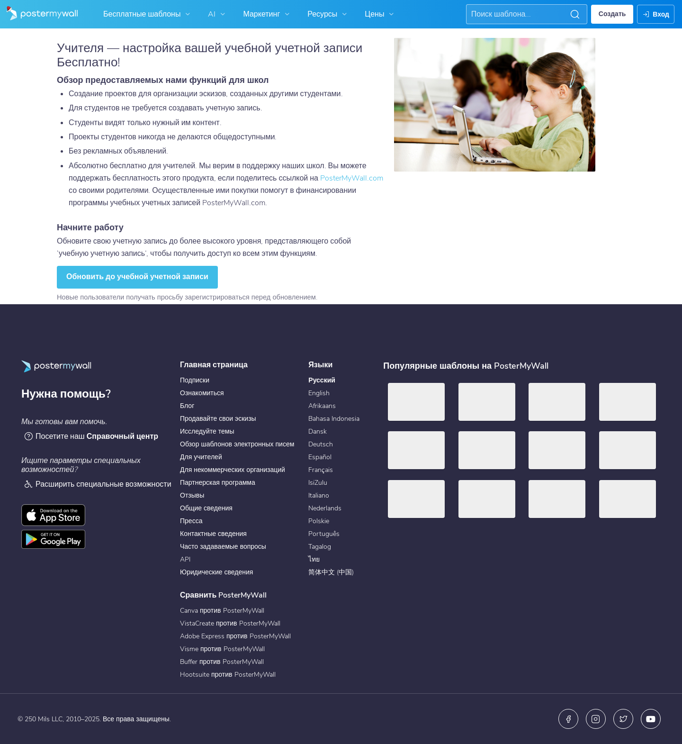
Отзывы (192, 495)
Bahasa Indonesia (333, 418)
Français (320, 469)
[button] (575, 14)
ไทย (314, 559)
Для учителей (201, 457)
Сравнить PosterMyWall (223, 595)
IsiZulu (317, 482)
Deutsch (320, 444)
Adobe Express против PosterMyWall (235, 636)
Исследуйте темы (207, 431)
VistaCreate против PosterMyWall (230, 623)
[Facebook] (568, 719)
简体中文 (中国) (331, 572)
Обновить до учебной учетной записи (137, 277)
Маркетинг (267, 14)
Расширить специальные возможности (97, 484)
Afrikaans (322, 405)
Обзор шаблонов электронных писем (237, 444)
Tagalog (319, 546)
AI (217, 14)
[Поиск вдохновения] (518, 14)
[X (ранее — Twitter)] (623, 719)
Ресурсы (328, 14)
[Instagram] (596, 719)
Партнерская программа (217, 482)
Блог (187, 405)
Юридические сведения (216, 572)
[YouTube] (651, 719)
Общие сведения (206, 508)
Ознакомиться (202, 393)
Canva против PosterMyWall (222, 610)
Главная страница (214, 365)
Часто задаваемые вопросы (223, 546)
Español (320, 457)
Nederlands (324, 508)
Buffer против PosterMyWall (222, 661)
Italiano (318, 495)
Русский (321, 380)
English (319, 393)
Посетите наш (91, 436)
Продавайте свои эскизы (218, 418)
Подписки (194, 380)
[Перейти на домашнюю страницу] (39, 14)
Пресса (191, 521)
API (185, 559)
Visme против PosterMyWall (222, 648)
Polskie (318, 521)
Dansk (317, 431)
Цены (380, 14)
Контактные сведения (213, 533)
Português (324, 533)
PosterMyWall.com (351, 178)
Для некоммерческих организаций (232, 469)
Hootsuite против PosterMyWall (228, 674)
